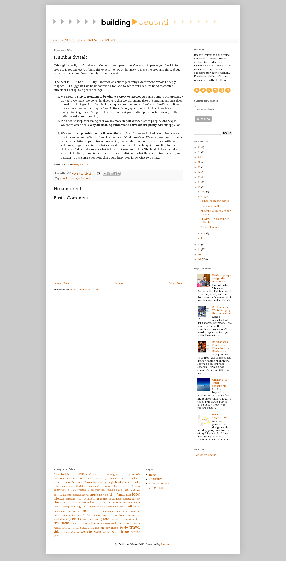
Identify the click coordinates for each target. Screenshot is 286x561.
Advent (89, 478)
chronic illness (111, 486)
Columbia (135, 486)
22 (199, 147)
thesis (114, 527)
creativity (99, 489)
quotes (73, 178)
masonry (118, 506)
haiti (118, 498)
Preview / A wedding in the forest (214, 220)
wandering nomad (71, 532)
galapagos (71, 498)
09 (200, 259)
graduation (89, 499)
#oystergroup (112, 474)
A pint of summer (211, 227)
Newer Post (62, 283)
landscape (65, 506)
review (98, 523)
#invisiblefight (62, 474)
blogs (110, 482)
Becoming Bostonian (84, 482)
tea (92, 528)
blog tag (102, 482)
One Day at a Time (80, 164)
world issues (121, 532)
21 (199, 152)
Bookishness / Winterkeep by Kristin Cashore (222, 310)
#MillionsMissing (87, 474)
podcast (96, 515)
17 (199, 167)
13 (199, 187)
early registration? (220, 416)
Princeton (124, 515)
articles (59, 482)
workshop (106, 532)
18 (199, 162)
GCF (80, 498)
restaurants (87, 523)
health (127, 498)
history (136, 498)
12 (199, 244)
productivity (60, 519)
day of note (123, 489)
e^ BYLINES (108, 40)
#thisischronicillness (65, 478)
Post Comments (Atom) (84, 289)
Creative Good (85, 489)
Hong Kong (62, 502)
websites (87, 532)
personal (121, 511)
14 (199, 182)
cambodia (67, 485)
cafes (56, 485)
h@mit (112, 499)
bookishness (123, 482)
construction (61, 489)
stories (76, 528)
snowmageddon (110, 523)
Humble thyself (209, 206)
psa (84, 519)
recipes (116, 519)
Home (53, 40)
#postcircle (133, 474)
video (57, 532)
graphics (101, 498)
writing (135, 531)
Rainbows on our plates (214, 200)
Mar (204, 238)
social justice (126, 523)
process (136, 515)
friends (59, 499)
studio (84, 528)
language (76, 506)
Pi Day (86, 515)
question (93, 519)
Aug (203, 196)
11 (199, 249)
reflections (84, 178)
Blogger (166, 544)
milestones (60, 511)
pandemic (108, 511)
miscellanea (74, 511)
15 (199, 177)
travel (134, 527)
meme (137, 506)
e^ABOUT (67, 40)
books (65, 178)
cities (125, 486)
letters (109, 506)
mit (86, 511)
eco (56, 494)
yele (56, 535)
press (114, 515)
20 (200, 157)
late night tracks (94, 506)
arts (67, 482)
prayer (106, 515)
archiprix (114, 478)
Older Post (175, 283)
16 (199, 172)
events (91, 494)
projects (75, 519)
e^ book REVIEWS (87, 40)
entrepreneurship (76, 494)
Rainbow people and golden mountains (222, 278)
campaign (94, 485)
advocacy (101, 478)
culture (110, 489)
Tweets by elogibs (205, 455)
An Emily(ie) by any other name (215, 212)
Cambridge (81, 486)
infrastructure (81, 502)
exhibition (102, 494)
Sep (203, 191)
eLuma (62, 494)
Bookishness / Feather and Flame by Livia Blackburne (221, 346)
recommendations (131, 519)
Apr (203, 233)
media (129, 506)
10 (200, 254)
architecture (131, 478)
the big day (102, 527)
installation (114, 502)
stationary (66, 528)
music (96, 511)
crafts (73, 490)
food (136, 494)
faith (112, 494)
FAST (128, 495)
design (135, 490)
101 (81, 478)
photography (75, 515)
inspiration (98, 502)
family (120, 494)
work (97, 531)
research (75, 523)
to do (124, 528)
